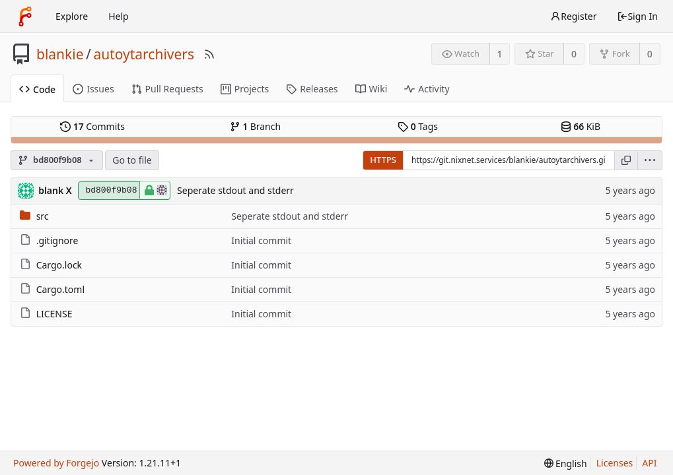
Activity (426, 88)
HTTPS (383, 160)
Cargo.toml (60, 289)
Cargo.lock (59, 265)
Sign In (637, 16)
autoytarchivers (143, 54)
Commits (92, 126)
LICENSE (54, 313)
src (42, 216)
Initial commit (261, 240)
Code (37, 89)
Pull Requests (167, 88)
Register (573, 16)
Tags (418, 126)
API (649, 463)
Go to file (131, 160)
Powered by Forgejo (56, 463)
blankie (60, 54)
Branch (255, 126)
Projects (245, 88)
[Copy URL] (626, 160)
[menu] (650, 160)
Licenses (614, 463)
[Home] (25, 16)
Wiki (371, 88)
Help (118, 16)
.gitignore (57, 240)
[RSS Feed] (209, 54)
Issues (93, 88)
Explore (71, 16)
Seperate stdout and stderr (235, 190)
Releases (311, 88)
